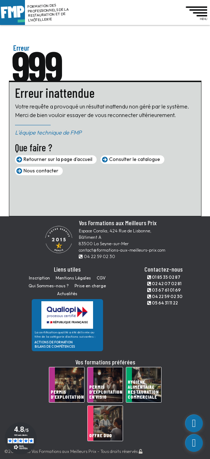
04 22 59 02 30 (97, 256)
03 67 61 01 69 (164, 290)
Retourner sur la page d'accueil (58, 159)
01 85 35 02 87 (163, 277)
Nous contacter (41, 170)
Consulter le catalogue (134, 159)
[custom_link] (194, 423)
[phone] (194, 443)
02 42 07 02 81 (164, 283)
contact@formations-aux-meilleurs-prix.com (122, 250)
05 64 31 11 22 (162, 303)
